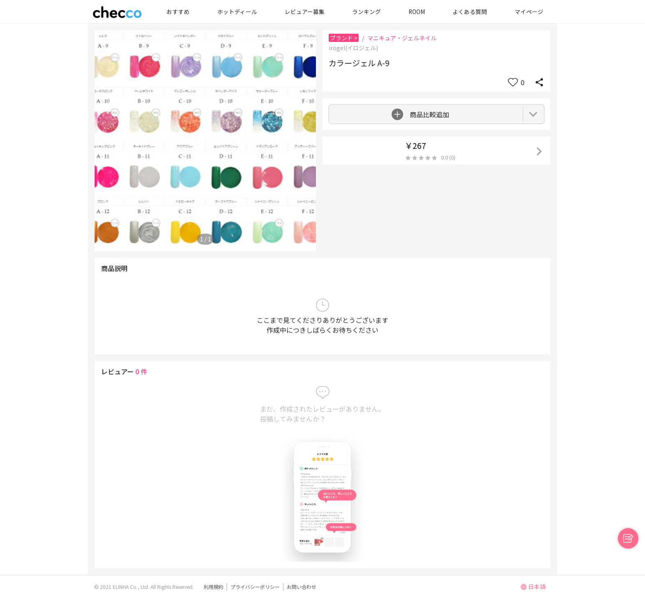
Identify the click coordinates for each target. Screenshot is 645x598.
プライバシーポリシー (255, 586)
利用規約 (213, 586)
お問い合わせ (301, 586)
